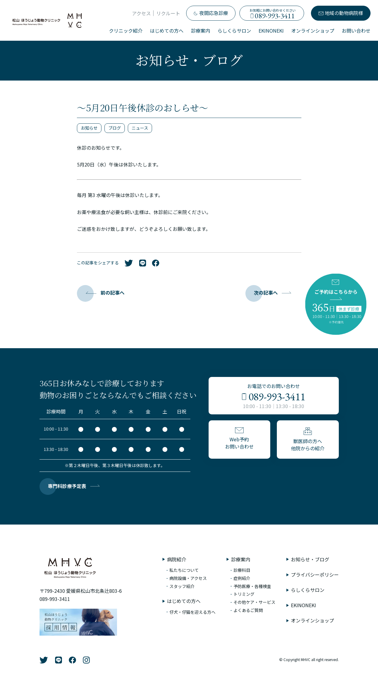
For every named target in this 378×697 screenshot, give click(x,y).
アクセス (141, 13)
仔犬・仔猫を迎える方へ (192, 612)
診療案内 (200, 30)
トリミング (243, 594)
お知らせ (89, 128)
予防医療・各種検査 (252, 586)
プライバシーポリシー (315, 574)
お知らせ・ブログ (310, 559)
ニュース (140, 128)
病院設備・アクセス (188, 578)
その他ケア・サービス (254, 602)
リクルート (168, 13)
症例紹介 (241, 578)
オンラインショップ (312, 30)
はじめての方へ (166, 30)
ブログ (114, 128)
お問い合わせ (356, 30)
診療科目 (241, 570)
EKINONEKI (271, 30)
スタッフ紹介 (182, 586)
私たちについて (184, 570)
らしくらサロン (234, 30)
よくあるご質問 (248, 610)
